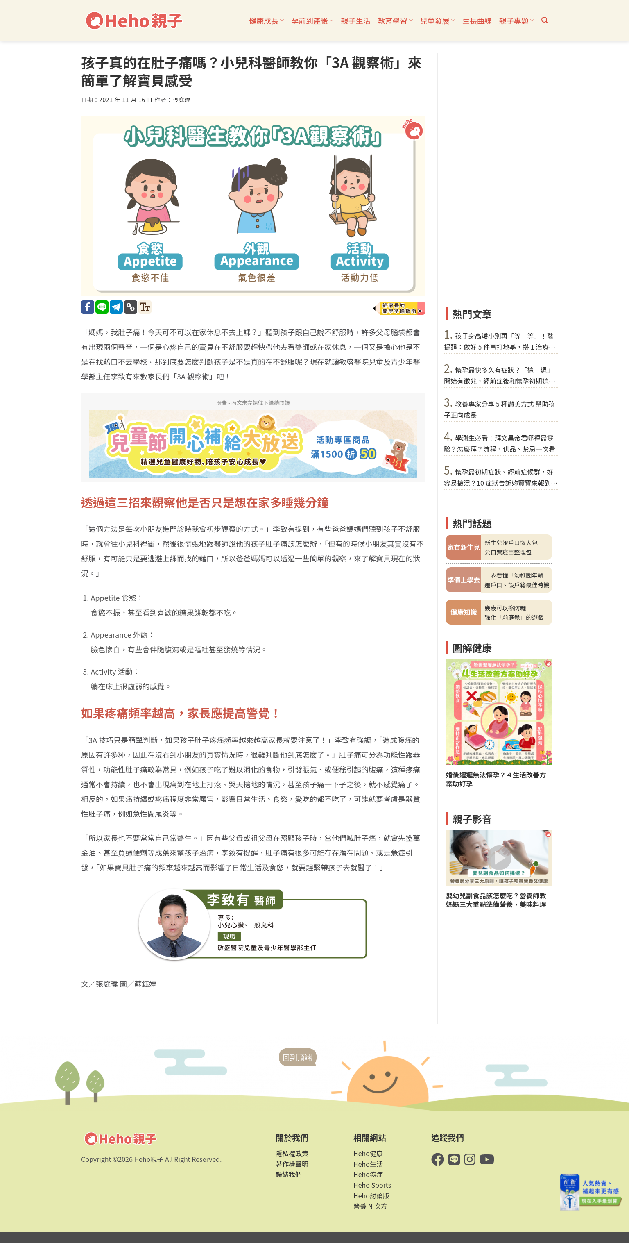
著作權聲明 (292, 1164)
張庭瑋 (181, 99)
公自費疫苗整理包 (508, 552)
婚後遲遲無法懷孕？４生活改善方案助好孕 (496, 779)
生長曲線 (477, 20)
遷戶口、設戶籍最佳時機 (516, 584)
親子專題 (516, 20)
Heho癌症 (368, 1174)
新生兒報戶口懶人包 (511, 542)
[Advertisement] (499, 176)
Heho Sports (372, 1185)
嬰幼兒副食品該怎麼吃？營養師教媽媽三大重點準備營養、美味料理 (496, 900)
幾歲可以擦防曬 (505, 607)
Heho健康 (368, 1153)
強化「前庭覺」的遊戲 (513, 617)
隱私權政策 (292, 1153)
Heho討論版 (371, 1195)
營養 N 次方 (370, 1206)
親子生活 (355, 20)
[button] (544, 20)
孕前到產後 (312, 20)
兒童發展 (437, 20)
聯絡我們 (289, 1174)
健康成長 (266, 20)
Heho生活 (368, 1164)
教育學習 (395, 20)
